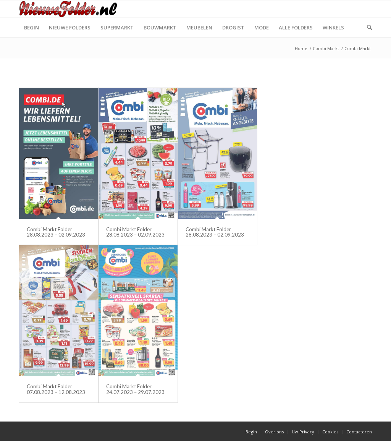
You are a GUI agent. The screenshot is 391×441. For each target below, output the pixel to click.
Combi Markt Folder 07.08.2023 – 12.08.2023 (56, 389)
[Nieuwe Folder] (70, 9)
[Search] (367, 27)
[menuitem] (31, 27)
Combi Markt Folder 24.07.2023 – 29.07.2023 (135, 389)
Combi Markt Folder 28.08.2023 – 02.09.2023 (56, 232)
